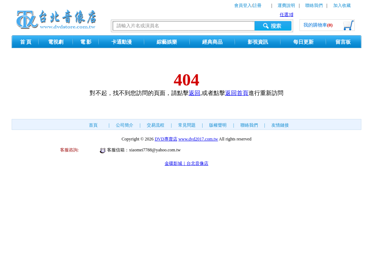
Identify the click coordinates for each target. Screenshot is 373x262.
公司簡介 (124, 125)
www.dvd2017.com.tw (198, 139)
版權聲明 (218, 125)
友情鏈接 (280, 125)
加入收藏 (342, 5)
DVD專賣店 (166, 139)
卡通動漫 (121, 42)
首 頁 (26, 42)
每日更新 (303, 42)
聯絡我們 (314, 5)
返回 (194, 93)
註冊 (257, 5)
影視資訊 (258, 42)
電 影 (86, 42)
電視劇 (55, 42)
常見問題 (187, 125)
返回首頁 (236, 93)
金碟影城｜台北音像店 (186, 163)
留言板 (343, 42)
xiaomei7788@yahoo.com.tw (155, 149)
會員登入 (243, 5)
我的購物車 (318, 25)
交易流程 (155, 125)
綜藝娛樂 (167, 42)
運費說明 (286, 5)
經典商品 (212, 42)
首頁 (93, 125)
